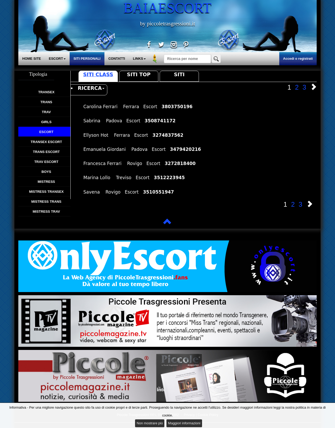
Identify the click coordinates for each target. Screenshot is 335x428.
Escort (46, 132)
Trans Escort (46, 152)
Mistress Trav (46, 211)
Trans (46, 102)
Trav (46, 112)
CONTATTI (116, 59)
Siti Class (98, 74)
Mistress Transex (46, 192)
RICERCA (91, 88)
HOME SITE (31, 59)
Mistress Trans (46, 202)
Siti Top (138, 74)
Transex (46, 92)
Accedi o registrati (298, 59)
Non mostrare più (150, 423)
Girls (46, 122)
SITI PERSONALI (87, 59)
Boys (46, 172)
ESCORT (57, 59)
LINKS (139, 59)
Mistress (46, 182)
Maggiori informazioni (184, 423)
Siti (179, 74)
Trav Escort (46, 162)
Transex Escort (46, 142)
